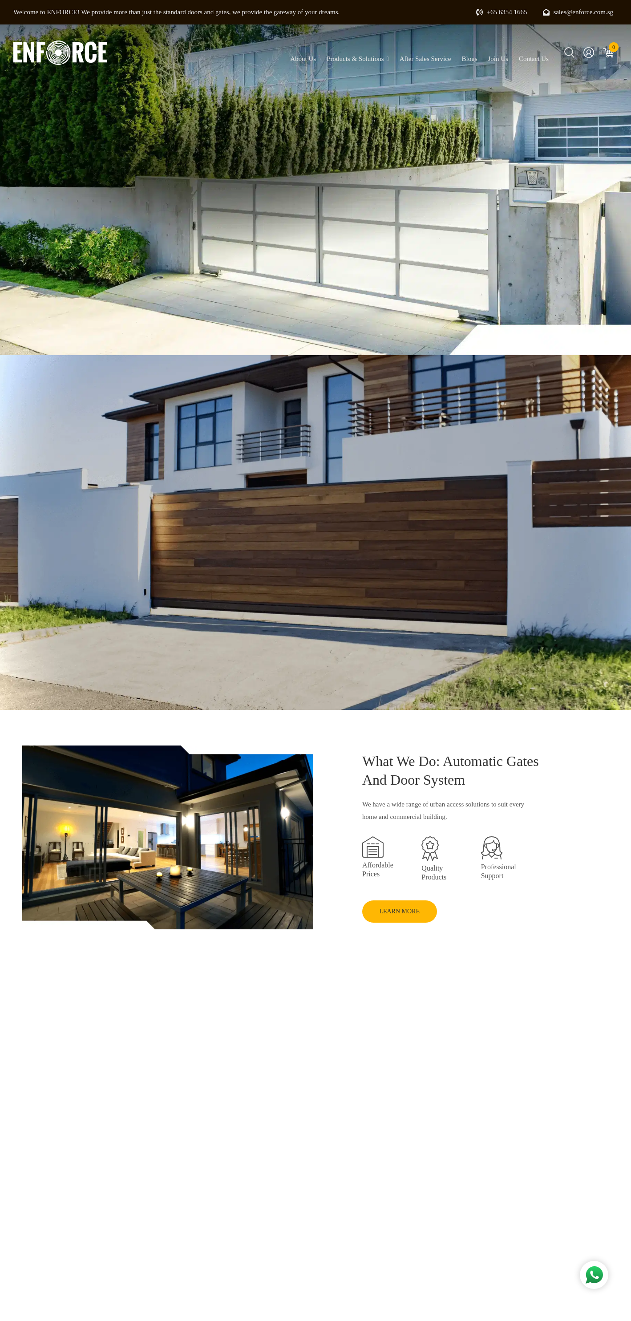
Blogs (469, 58)
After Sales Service (425, 58)
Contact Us (534, 58)
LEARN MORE (402, 911)
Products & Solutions (357, 59)
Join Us (498, 58)
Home (292, 29)
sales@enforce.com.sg (578, 12)
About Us (303, 58)
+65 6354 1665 (501, 12)
